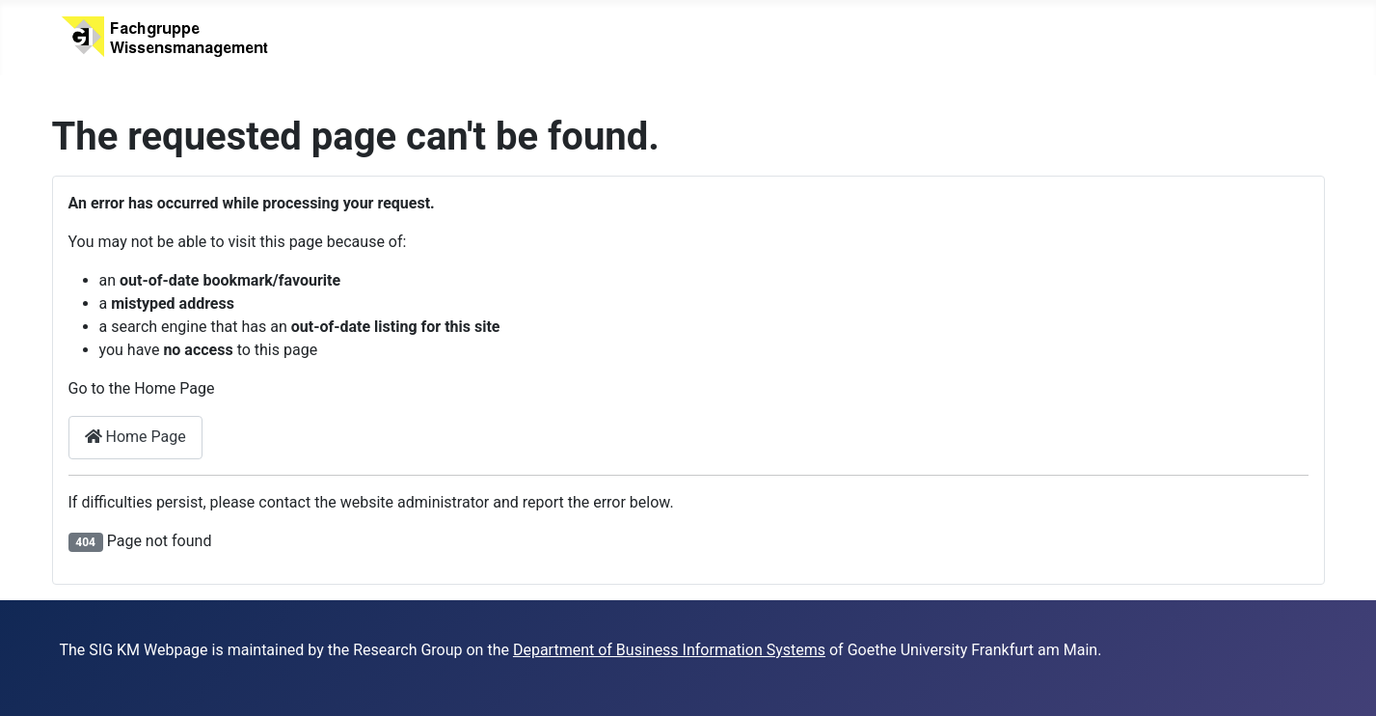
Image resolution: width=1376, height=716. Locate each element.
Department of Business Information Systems (669, 650)
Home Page (135, 436)
